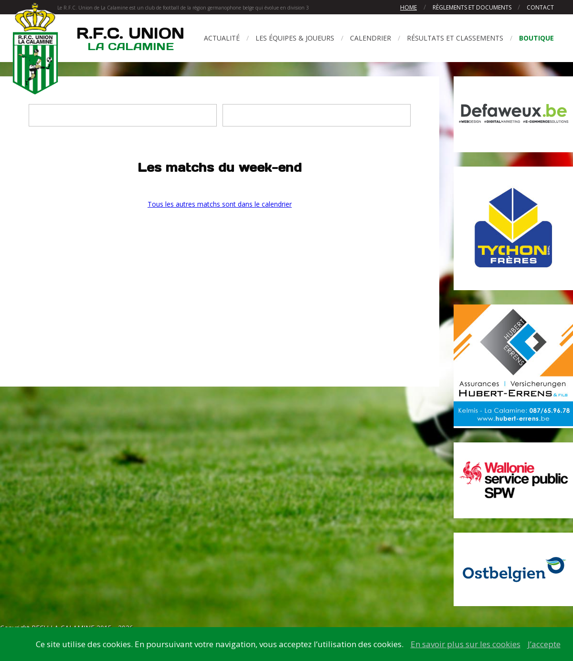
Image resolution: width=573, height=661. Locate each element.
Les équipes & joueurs (294, 37)
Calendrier (370, 37)
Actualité (222, 37)
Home (408, 7)
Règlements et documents (473, 7)
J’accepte (544, 644)
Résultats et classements (455, 37)
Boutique (536, 37)
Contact (540, 7)
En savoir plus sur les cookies (465, 644)
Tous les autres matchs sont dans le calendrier (220, 204)
